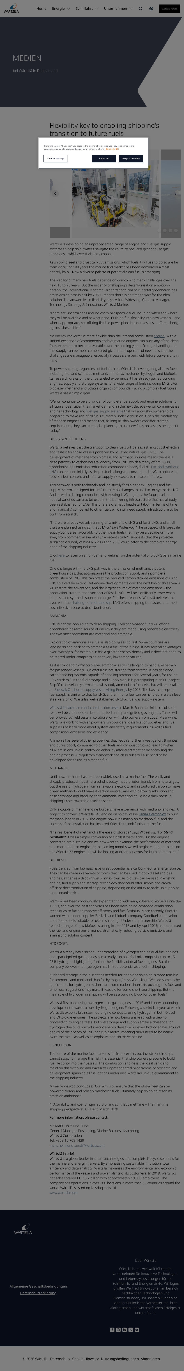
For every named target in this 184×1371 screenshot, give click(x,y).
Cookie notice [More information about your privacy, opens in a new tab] (112, 149)
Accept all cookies (131, 158)
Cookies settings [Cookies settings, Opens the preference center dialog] (55, 158)
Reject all (104, 158)
